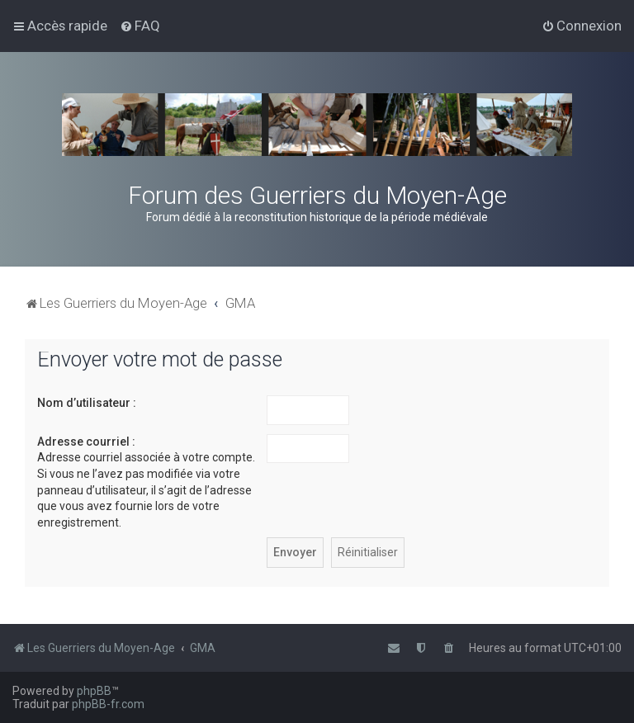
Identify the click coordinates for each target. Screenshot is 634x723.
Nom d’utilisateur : (86, 402)
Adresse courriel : (86, 441)
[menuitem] (140, 25)
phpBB (94, 690)
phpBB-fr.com (108, 704)
